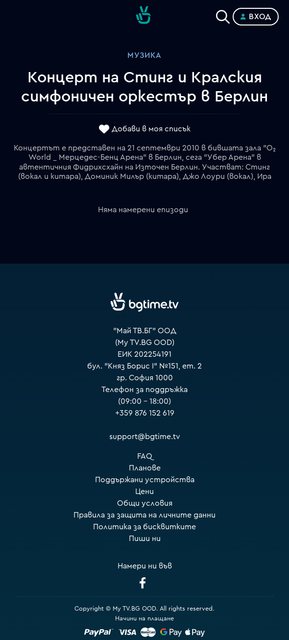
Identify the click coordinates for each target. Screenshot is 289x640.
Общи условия (144, 503)
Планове (145, 468)
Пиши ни (145, 538)
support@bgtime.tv (144, 437)
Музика (144, 55)
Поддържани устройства (144, 480)
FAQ (144, 456)
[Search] (223, 15)
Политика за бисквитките (144, 527)
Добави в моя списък (151, 129)
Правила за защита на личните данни (144, 515)
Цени (144, 491)
